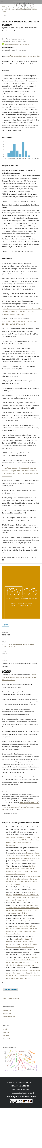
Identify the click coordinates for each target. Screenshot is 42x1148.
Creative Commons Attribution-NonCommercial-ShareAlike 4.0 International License (19, 677)
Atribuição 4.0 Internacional (21, 1096)
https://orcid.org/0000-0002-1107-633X (17, 44)
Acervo (10, 7)
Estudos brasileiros (33, 853)
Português (6, 1038)
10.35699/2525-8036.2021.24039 (29, 803)
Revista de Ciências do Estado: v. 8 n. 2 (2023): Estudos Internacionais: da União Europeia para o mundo (23, 975)
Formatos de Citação (10, 813)
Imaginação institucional (15, 837)
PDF (6, 625)
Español (6, 1032)
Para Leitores (7, 1010)
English (5, 1029)
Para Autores (7, 1013)
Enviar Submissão (11, 989)
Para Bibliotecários (9, 1017)
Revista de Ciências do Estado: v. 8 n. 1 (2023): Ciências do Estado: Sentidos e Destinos (21, 881)
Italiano (6, 1035)
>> (7, 983)
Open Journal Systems (11, 998)
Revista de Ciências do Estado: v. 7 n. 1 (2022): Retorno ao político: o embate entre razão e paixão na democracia (22, 897)
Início (3, 7)
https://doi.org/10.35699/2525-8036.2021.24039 (23, 56)
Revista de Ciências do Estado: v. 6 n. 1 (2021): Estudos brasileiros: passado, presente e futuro (21, 944)
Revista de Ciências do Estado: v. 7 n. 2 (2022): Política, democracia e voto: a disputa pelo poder (22, 871)
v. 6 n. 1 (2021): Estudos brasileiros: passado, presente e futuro (19, 10)
